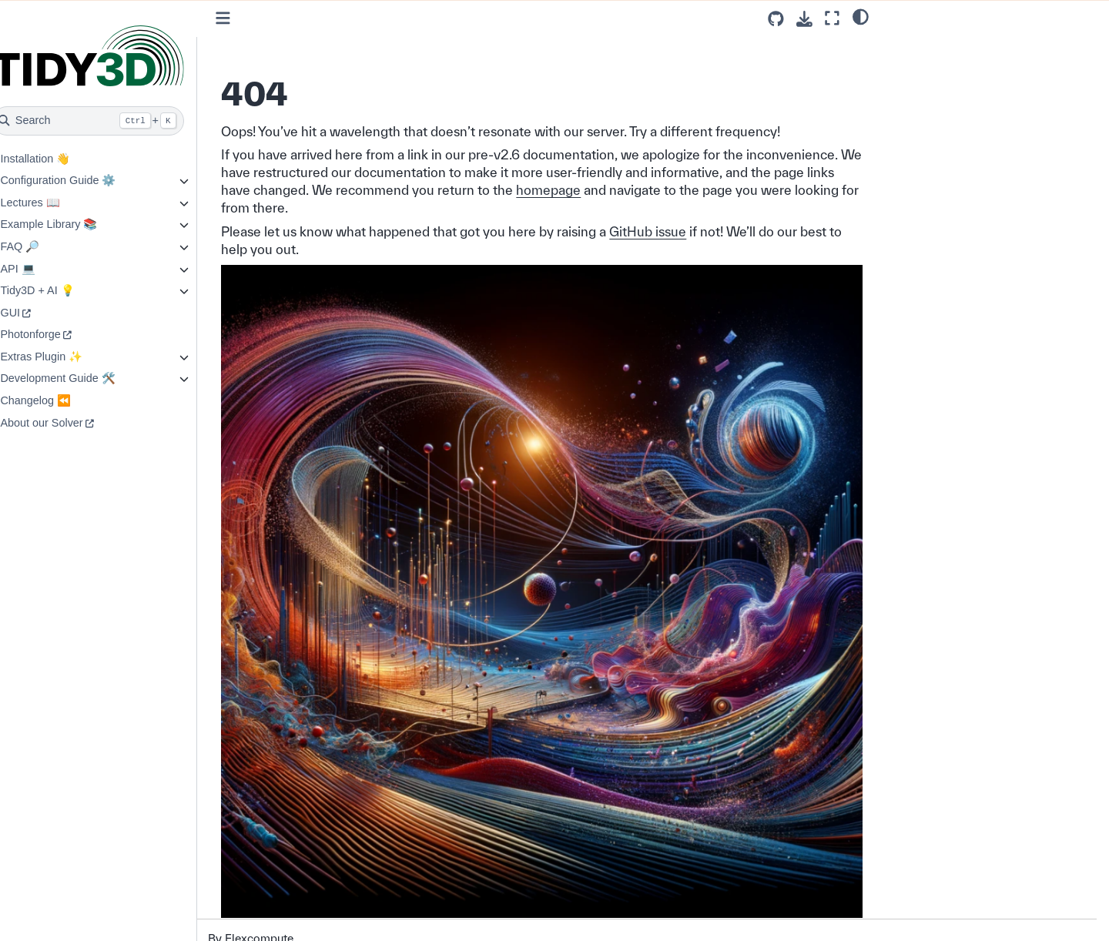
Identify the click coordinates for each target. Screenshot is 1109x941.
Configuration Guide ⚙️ (90, 180)
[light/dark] (860, 16)
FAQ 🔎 (52, 246)
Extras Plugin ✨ (73, 356)
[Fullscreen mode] (832, 18)
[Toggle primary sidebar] (256, 18)
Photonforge (62, 334)
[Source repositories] (776, 19)
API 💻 (49, 269)
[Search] (120, 121)
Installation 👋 (67, 158)
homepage (767, 190)
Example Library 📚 (80, 224)
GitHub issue (680, 231)
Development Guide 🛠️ (89, 378)
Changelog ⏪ (67, 400)
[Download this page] (804, 19)
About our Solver (73, 423)
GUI (42, 312)
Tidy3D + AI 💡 (69, 290)
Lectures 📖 (62, 202)
